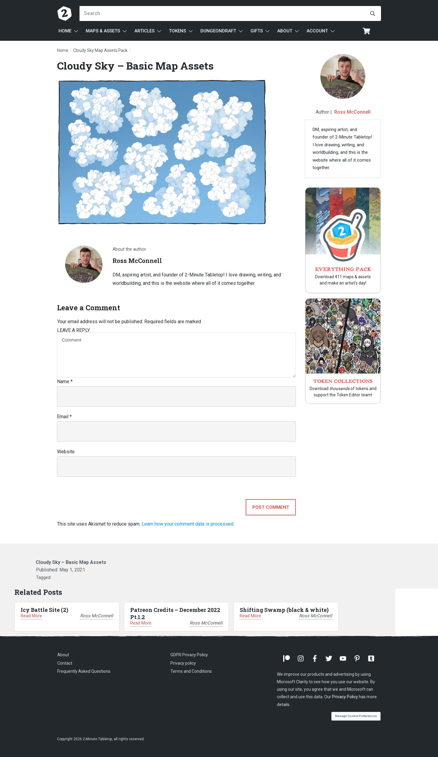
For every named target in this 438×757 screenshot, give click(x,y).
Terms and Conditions (191, 671)
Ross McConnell (352, 112)
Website (66, 451)
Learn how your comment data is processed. (188, 524)
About (63, 654)
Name (65, 381)
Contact (64, 663)
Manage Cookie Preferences (356, 716)
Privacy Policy (345, 696)
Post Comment (270, 507)
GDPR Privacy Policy (189, 654)
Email (64, 416)
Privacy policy (183, 663)
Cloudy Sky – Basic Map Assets (135, 65)
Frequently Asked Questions (83, 671)
